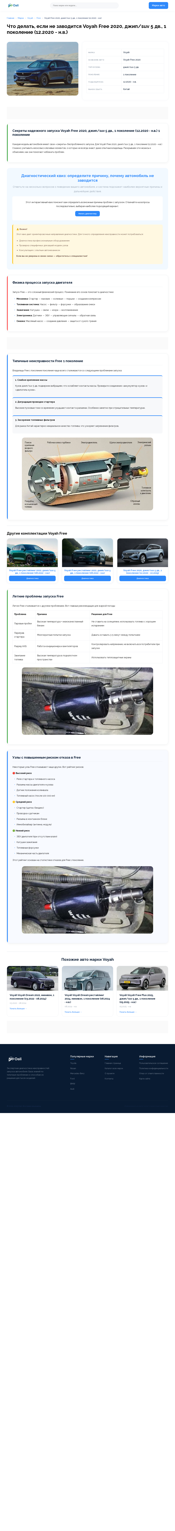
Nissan (73, 1068)
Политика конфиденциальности (153, 1068)
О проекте (109, 1073)
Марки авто (158, 5)
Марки (21, 18)
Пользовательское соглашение (153, 1063)
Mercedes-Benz (77, 1073)
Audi (72, 1089)
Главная (10, 18)
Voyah (30, 18)
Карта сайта (144, 1079)
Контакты (109, 1079)
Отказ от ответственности (151, 1073)
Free (39, 18)
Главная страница (113, 1063)
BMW (72, 1084)
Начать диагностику (87, 214)
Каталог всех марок (114, 1068)
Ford (72, 1079)
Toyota (73, 1063)
